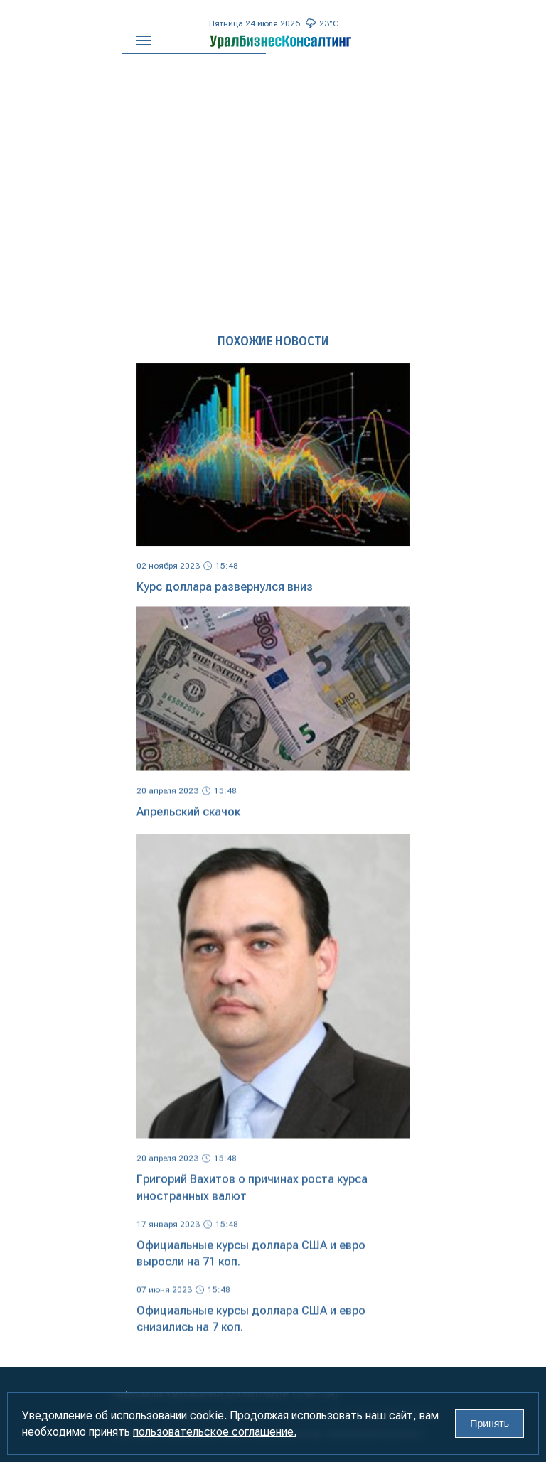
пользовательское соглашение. (214, 1432)
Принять (489, 1423)
